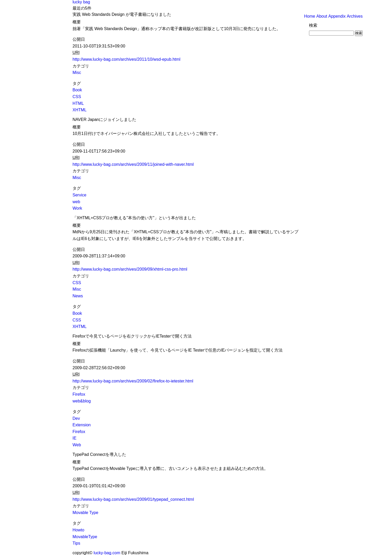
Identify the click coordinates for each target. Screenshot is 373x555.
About (321, 16)
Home (309, 16)
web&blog (82, 401)
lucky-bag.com (107, 553)
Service (79, 195)
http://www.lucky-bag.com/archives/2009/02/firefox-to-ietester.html (133, 381)
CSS (77, 96)
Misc (77, 72)
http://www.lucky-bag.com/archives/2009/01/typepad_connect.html (133, 499)
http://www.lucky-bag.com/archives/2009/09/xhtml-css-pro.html (130, 269)
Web (77, 445)
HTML (78, 103)
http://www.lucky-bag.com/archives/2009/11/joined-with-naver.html (133, 164)
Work (77, 208)
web (76, 202)
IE (74, 438)
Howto (78, 530)
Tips (76, 543)
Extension (82, 425)
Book (77, 90)
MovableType (85, 537)
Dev (76, 418)
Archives (355, 16)
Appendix (337, 16)
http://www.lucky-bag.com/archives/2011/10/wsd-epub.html (126, 59)
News (78, 296)
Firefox (79, 394)
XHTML (80, 110)
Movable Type (85, 512)
